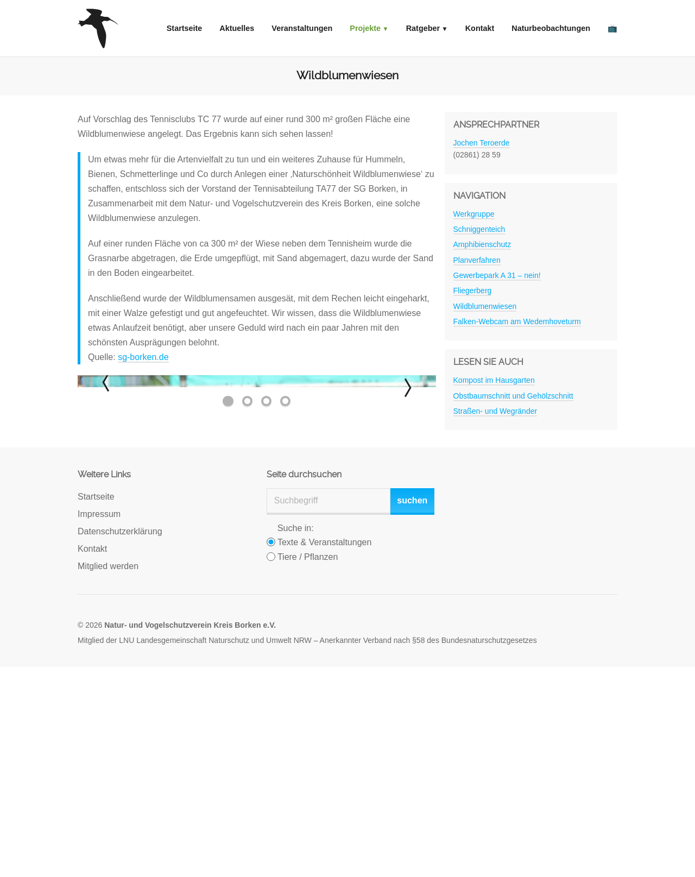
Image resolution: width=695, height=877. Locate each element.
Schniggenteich (479, 229)
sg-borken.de (143, 357)
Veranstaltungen (301, 28)
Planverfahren (477, 260)
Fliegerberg (472, 290)
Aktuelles (236, 28)
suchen (412, 710)
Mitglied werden (108, 776)
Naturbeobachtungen (550, 28)
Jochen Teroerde (481, 142)
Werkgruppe (474, 214)
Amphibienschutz (482, 244)
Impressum (99, 724)
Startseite (185, 28)
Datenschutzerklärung (120, 741)
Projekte (365, 28)
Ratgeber (423, 28)
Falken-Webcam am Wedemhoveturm (517, 321)
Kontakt (480, 28)
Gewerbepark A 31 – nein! (497, 275)
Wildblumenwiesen (485, 306)
